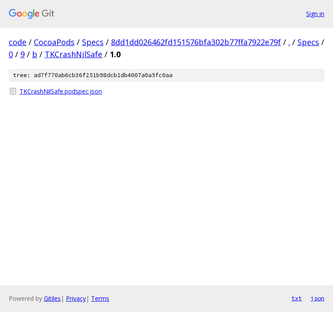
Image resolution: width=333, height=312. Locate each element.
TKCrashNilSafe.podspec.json (61, 91)
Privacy (76, 298)
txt (296, 298)
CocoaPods (54, 42)
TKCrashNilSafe (73, 54)
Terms (100, 298)
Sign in (315, 14)
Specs (93, 42)
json (317, 298)
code (17, 42)
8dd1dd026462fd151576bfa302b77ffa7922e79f (196, 42)
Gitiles (52, 298)
